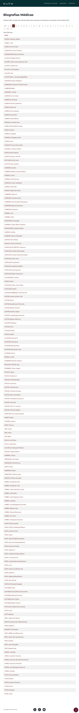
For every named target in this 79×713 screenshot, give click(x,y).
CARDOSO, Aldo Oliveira (11, 179)
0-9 (8, 29)
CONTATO (72, 3)
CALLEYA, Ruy (8, 73)
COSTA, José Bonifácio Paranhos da (15, 561)
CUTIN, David (8, 686)
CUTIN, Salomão (9, 690)
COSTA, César (8, 535)
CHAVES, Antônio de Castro (12, 391)
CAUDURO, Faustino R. (11, 338)
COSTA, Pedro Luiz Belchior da (13, 569)
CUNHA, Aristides (9, 652)
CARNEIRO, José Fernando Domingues (16, 202)
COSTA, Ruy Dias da (10, 580)
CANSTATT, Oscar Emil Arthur (13, 145)
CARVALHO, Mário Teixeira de (13, 274)
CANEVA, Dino (8, 141)
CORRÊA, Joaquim (9, 501)
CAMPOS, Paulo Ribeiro (11, 118)
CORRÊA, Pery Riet (10, 516)
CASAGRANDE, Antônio (11, 277)
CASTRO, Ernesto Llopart (11, 311)
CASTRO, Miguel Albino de (12, 319)
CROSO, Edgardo (9, 625)
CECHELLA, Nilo (9, 357)
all (5, 26)
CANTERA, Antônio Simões (12, 149)
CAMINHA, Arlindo (10, 92)
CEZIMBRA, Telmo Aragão (12, 368)
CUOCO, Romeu (8, 678)
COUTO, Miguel (9, 614)
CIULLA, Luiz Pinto (10, 440)
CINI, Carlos (7, 432)
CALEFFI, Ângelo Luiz (11, 65)
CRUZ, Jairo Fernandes (11, 644)
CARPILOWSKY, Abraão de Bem (13, 228)
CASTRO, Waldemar (10, 323)
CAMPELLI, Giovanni (10, 99)
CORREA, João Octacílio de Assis (14, 489)
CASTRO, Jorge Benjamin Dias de (14, 315)
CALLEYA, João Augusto (11, 69)
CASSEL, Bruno (9, 281)
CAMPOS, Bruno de (10, 107)
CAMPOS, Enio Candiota (11, 111)
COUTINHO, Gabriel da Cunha (13, 595)
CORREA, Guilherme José (12, 485)
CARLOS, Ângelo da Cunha (12, 190)
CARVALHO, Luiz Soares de (12, 270)
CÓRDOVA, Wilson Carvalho (12, 478)
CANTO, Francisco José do (12, 156)
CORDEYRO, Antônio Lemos (12, 474)
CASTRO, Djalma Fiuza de (12, 308)
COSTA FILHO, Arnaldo (11, 523)
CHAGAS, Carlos (9, 372)
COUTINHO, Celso (9, 588)
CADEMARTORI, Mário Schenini (14, 54)
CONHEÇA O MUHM (50, 3)
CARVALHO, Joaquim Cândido (13, 266)
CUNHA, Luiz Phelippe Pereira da (14, 667)
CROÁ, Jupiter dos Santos (12, 618)
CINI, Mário (7, 436)
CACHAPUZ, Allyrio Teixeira (13, 50)
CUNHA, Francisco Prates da (13, 663)
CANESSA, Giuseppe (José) (12, 137)
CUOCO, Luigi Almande (11, 675)
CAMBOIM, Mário (9, 88)
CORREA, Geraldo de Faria (12, 482)
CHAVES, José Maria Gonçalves (14, 398)
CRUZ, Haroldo (8, 641)
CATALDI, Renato (9, 330)
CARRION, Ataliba (9, 232)
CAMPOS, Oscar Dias (10, 115)
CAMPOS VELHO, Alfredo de (13, 103)
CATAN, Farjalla (9, 334)
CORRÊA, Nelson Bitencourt (12, 512)
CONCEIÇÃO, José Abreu (11, 459)
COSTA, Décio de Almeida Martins (14, 542)
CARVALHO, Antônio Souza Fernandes (16, 255)
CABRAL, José (8, 43)
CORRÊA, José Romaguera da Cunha (15, 504)
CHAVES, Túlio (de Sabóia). (12, 410)
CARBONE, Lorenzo (10, 168)
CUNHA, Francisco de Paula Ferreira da (16, 659)
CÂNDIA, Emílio (9, 130)
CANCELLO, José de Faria (12, 122)
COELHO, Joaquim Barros (12, 451)
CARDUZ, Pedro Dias (10, 186)
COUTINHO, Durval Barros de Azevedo (16, 591)
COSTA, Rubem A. (9, 572)
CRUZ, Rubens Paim (10, 648)
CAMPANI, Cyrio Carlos (11, 96)
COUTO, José (8, 610)
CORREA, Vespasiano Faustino (13, 519)
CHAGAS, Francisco (10, 383)
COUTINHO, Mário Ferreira (12, 603)
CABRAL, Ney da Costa (11, 46)
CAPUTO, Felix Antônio (11, 164)
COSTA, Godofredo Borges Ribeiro (14, 554)
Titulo (6, 35)
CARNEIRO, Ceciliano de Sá (12, 198)
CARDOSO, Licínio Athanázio (13, 183)
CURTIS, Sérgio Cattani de (12, 682)
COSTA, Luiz (8, 565)
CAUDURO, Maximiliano (11, 345)
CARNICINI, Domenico (11, 209)
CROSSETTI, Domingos (11, 629)
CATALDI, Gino (8, 327)
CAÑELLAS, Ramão (10, 134)
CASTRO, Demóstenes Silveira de (14, 304)
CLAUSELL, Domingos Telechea (14, 448)
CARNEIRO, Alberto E (10, 194)
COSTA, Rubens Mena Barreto (13, 576)
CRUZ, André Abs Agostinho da (13, 637)
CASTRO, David (9, 300)
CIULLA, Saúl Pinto (10, 444)
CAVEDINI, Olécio (9, 353)
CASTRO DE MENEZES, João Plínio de (15, 292)
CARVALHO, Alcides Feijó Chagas (14, 251)
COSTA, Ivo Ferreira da (11, 557)
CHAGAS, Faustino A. (10, 376)
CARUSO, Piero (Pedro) (11, 239)
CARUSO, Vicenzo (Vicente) (12, 243)
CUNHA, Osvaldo (9, 671)
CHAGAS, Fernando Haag (12, 379)
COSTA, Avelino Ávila (11, 531)
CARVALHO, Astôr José (11, 258)
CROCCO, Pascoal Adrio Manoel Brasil (15, 622)
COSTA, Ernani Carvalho (11, 546)
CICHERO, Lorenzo (9, 421)
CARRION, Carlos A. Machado (13, 236)
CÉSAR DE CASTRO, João (11, 364)
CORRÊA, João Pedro (10, 493)
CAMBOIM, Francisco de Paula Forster (16, 84)
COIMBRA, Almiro (9, 455)
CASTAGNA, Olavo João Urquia (13, 285)
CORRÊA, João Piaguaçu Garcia (13, 497)
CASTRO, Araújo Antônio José (13, 296)
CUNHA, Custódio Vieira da (12, 656)
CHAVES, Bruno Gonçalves (12, 395)
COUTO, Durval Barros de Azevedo (14, 607)
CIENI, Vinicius (9, 425)
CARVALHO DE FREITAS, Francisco (15, 247)
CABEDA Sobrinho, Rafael (12, 39)
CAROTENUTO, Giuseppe (11, 221)
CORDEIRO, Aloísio (10, 470)
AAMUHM (63, 3)
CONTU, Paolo (8, 467)
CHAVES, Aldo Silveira (11, 387)
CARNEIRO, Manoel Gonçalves (13, 205)
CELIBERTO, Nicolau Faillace (13, 361)
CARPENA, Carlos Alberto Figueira (14, 224)
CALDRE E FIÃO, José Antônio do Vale (15, 62)
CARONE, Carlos (9, 217)
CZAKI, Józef (8, 694)
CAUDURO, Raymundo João (12, 349)
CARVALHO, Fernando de (11, 262)
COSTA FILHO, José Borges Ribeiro (14, 527)
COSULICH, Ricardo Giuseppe (13, 584)
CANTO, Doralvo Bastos (11, 152)
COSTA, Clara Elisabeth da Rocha (14, 538)
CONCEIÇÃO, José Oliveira (12, 463)
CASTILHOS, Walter (10, 289)
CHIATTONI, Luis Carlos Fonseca (14, 414)
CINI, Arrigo (8, 429)
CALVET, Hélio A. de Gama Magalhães (15, 77)
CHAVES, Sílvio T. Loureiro (12, 406)
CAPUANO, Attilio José (11, 160)
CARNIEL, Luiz (8, 213)
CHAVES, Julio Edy (10, 402)
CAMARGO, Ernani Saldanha (13, 81)
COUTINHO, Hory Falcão (11, 599)
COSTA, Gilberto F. (9, 550)
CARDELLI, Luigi (9, 175)
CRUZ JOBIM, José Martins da (13, 633)
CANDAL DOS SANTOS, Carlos (13, 126)
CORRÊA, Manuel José (11, 508)
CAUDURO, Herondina (11, 342)
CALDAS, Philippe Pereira (12, 58)
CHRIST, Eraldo (8, 417)
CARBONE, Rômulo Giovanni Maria (15, 171)
